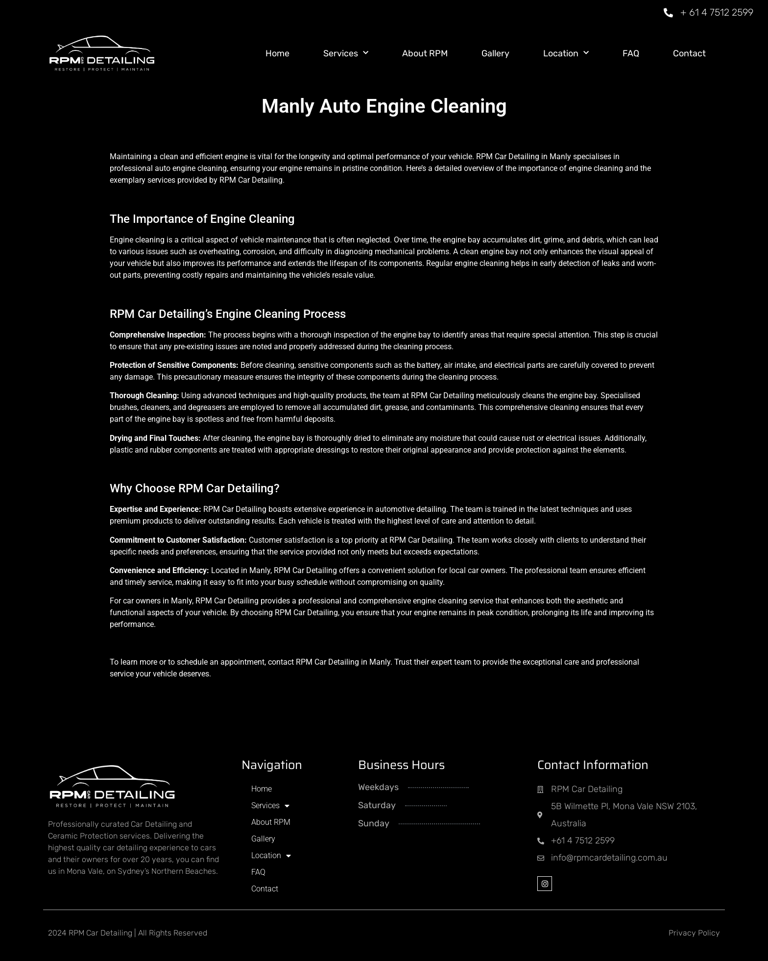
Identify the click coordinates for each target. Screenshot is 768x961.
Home (277, 53)
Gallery (495, 53)
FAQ (631, 53)
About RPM (425, 53)
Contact (689, 53)
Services (345, 53)
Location (566, 53)
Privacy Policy (694, 932)
